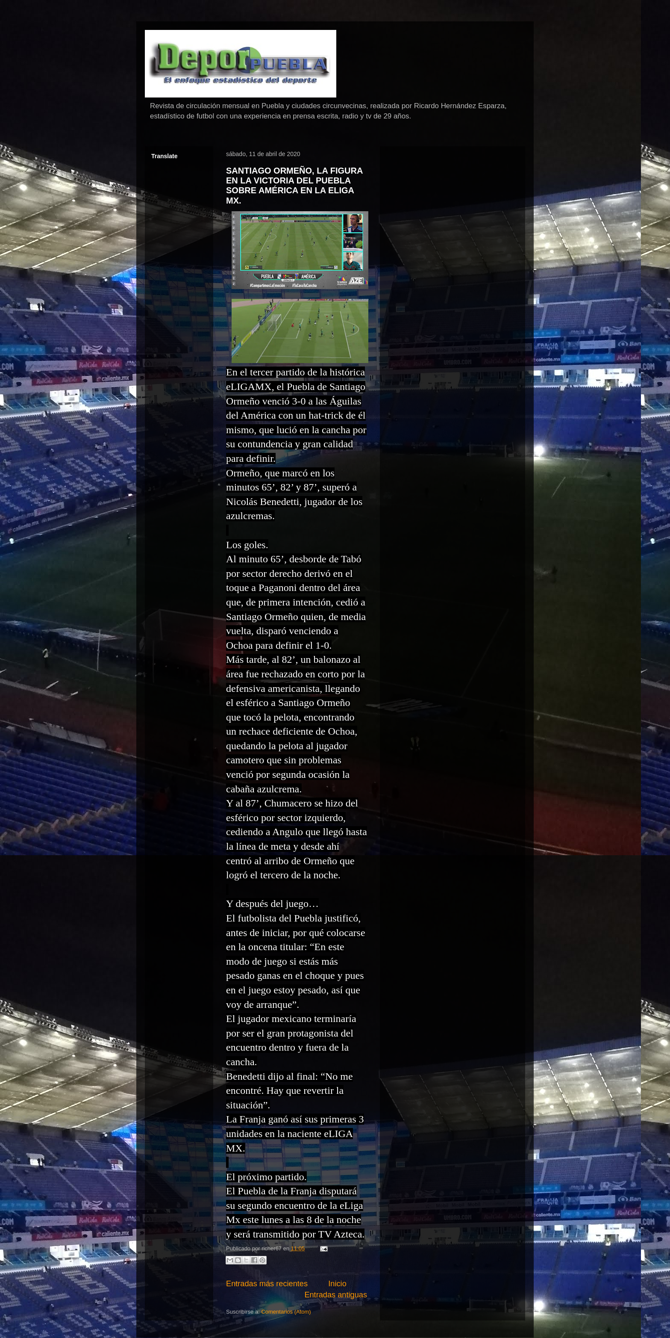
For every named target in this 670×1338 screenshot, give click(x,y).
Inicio (337, 1283)
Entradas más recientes (267, 1283)
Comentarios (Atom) (286, 1311)
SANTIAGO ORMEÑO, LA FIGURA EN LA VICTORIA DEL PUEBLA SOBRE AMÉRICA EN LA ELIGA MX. (294, 185)
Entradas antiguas (335, 1295)
